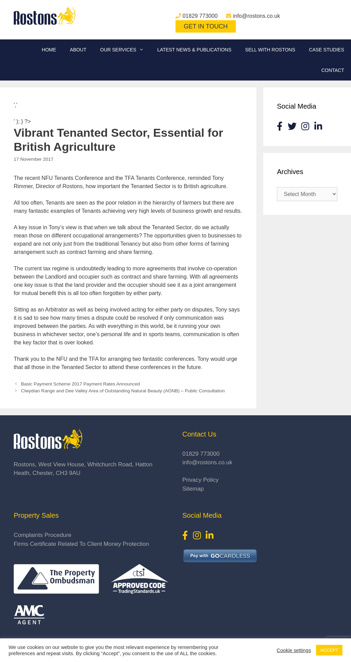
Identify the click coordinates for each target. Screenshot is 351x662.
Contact (332, 70)
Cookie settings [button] (294, 650)
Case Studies (326, 49)
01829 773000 (199, 16)
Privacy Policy (200, 480)
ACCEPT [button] (329, 650)
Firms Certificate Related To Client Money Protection (81, 544)
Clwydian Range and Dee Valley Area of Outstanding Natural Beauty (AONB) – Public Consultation (123, 390)
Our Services (125, 49)
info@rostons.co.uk (256, 16)
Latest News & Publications (194, 49)
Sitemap (193, 489)
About (78, 49)
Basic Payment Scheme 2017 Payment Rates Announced (80, 384)
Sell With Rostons (270, 49)
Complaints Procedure (42, 535)
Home (49, 49)
